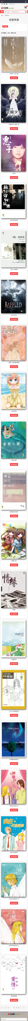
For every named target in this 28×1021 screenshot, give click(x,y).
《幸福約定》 (14, 659)
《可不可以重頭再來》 (13, 711)
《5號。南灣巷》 (14, 269)
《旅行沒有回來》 (14, 220)
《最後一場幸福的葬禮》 (14, 362)
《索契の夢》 (14, 460)
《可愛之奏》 (14, 411)
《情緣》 (14, 610)
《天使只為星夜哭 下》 (14, 899)
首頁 (2, 15)
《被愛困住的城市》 (14, 512)
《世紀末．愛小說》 (14, 73)
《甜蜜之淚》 (14, 561)
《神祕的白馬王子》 (14, 806)
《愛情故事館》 (14, 996)
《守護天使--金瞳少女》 (14, 124)
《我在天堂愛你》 (14, 852)
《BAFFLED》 (14, 315)
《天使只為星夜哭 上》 (14, 945)
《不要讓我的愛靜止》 (13, 759)
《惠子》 (14, 173)
